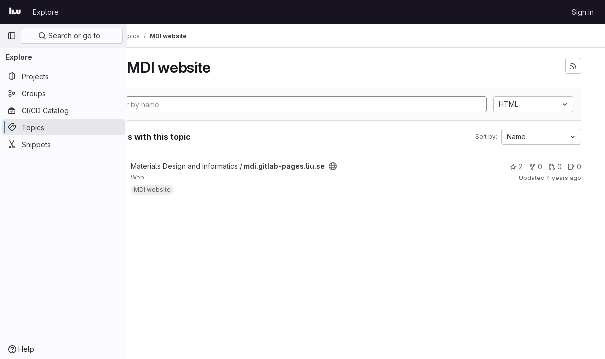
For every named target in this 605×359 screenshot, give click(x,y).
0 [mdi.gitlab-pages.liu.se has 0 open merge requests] (555, 166)
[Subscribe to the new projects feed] (573, 66)
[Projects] (63, 76)
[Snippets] (63, 144)
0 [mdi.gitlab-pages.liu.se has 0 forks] (535, 166)
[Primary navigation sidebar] (12, 36)
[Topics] (63, 127)
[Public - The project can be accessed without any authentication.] (385, 166)
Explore (46, 12)
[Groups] (63, 93)
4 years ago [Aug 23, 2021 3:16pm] (563, 177)
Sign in (583, 12)
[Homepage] (15, 12)
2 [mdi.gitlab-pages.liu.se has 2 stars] (516, 166)
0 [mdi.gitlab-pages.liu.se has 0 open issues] (574, 166)
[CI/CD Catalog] (63, 110)
